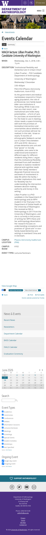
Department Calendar (13, 333)
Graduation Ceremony (13, 354)
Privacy (23, 518)
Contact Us (23, 525)
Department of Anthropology (14, 11)
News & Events (10, 32)
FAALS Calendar (10, 347)
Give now (40, 3)
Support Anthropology (23, 478)
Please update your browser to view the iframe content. (23, 44)
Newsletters (9, 327)
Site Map (23, 523)
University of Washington (19, 530)
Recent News (9, 320)
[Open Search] (31, 3)
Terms (23, 520)
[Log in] (25, 3)
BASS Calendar (10, 340)
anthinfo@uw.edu (23, 513)
